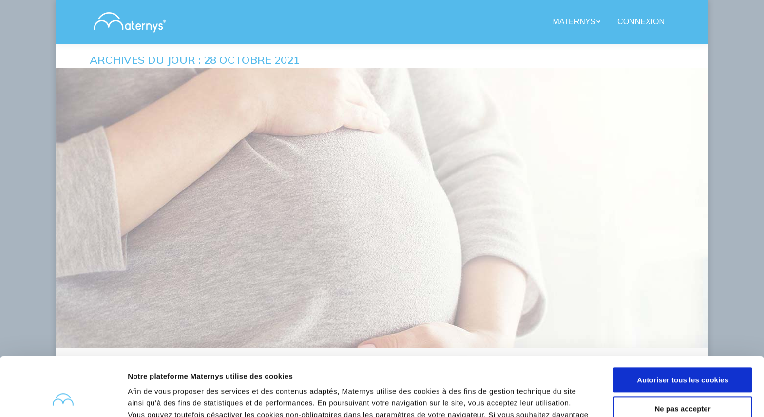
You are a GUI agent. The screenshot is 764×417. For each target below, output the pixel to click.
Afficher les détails (160, 398)
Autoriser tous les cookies (682, 325)
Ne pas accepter (682, 353)
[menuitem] (577, 22)
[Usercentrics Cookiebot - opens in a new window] (63, 398)
